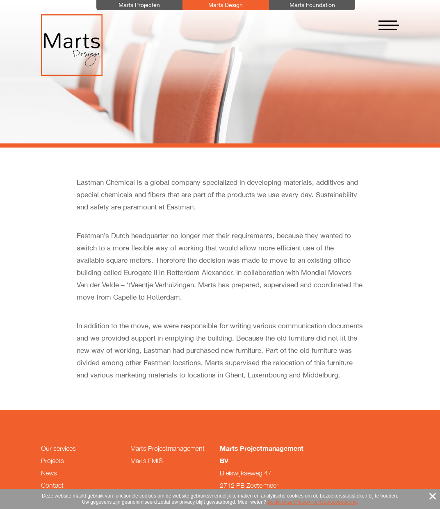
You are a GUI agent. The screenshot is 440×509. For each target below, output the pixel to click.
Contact (52, 485)
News (49, 473)
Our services (58, 448)
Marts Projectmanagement (167, 448)
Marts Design (72, 45)
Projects (52, 460)
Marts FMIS (146, 460)
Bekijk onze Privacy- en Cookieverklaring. (313, 502)
